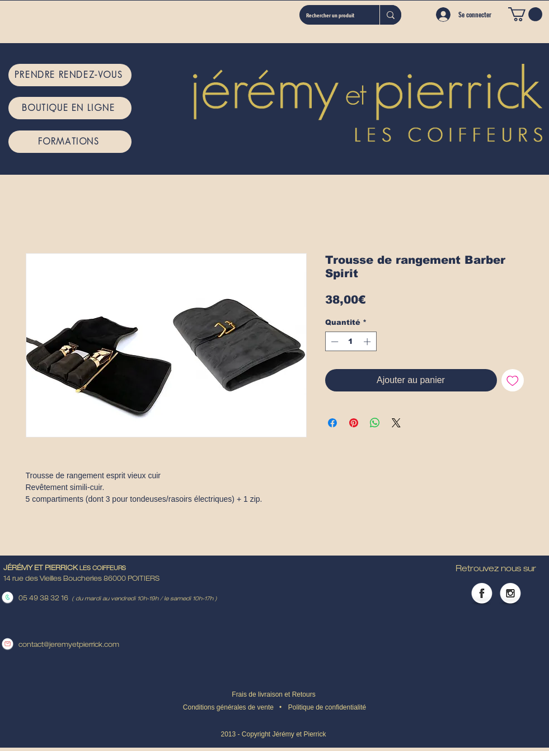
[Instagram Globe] (510, 594)
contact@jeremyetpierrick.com (68, 645)
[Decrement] (333, 341)
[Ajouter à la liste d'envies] (512, 380)
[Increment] (368, 341)
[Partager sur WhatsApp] (375, 423)
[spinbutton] (351, 341)
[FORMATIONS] (70, 141)
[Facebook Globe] (482, 594)
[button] (525, 14)
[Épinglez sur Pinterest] (353, 423)
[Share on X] (396, 423)
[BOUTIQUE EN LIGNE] (70, 108)
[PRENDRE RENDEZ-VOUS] (70, 75)
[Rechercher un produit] (331, 15)
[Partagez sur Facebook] (332, 423)
